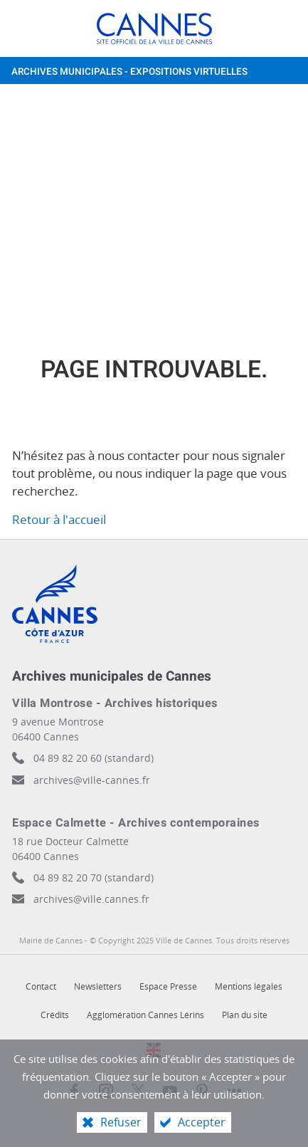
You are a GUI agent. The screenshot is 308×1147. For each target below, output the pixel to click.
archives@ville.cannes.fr (91, 899)
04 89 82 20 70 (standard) (93, 877)
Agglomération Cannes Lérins (145, 1015)
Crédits (55, 1015)
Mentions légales (248, 986)
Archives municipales (129, 72)
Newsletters (98, 986)
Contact (41, 986)
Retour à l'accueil (59, 519)
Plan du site (244, 1015)
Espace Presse (168, 986)
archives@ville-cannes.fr (91, 780)
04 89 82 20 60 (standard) (93, 758)
